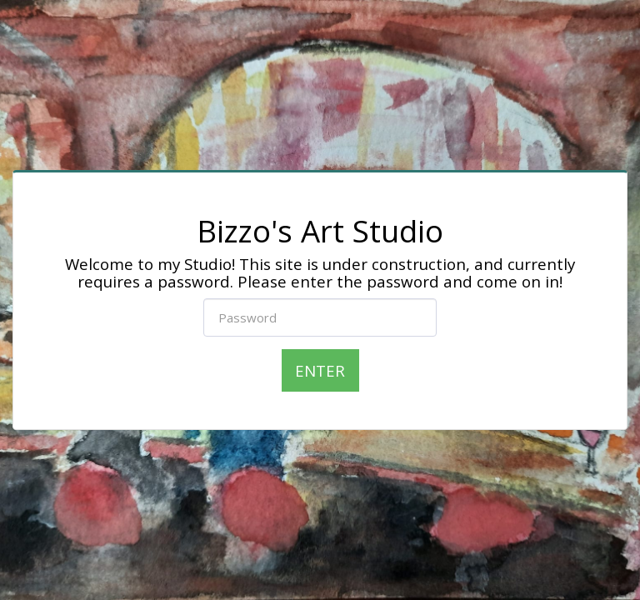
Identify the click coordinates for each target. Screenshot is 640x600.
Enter (320, 370)
